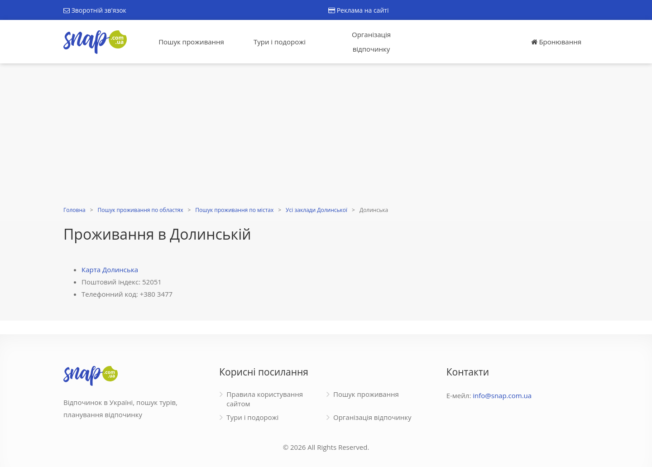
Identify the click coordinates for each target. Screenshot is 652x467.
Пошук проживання (191, 41)
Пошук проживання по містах (234, 210)
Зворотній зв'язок (94, 10)
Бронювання (556, 41)
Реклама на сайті (358, 10)
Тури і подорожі (280, 41)
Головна (74, 210)
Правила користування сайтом (264, 399)
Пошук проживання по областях (140, 210)
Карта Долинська (110, 269)
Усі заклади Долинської (316, 210)
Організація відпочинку (371, 41)
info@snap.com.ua (502, 395)
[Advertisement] (326, 135)
